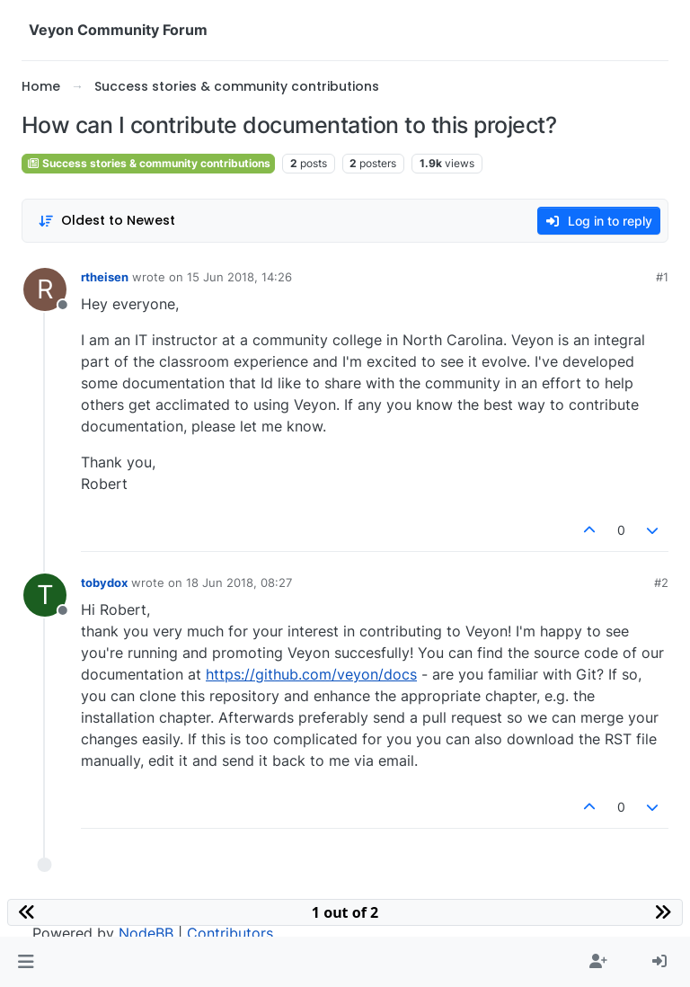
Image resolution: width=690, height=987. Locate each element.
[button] (25, 962)
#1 (662, 277)
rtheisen (104, 277)
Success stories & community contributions (148, 163)
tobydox (104, 582)
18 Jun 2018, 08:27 (239, 582)
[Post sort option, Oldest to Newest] (106, 221)
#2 (661, 582)
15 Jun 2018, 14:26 (239, 277)
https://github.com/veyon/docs (311, 674)
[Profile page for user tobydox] (44, 595)
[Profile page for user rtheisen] (44, 289)
